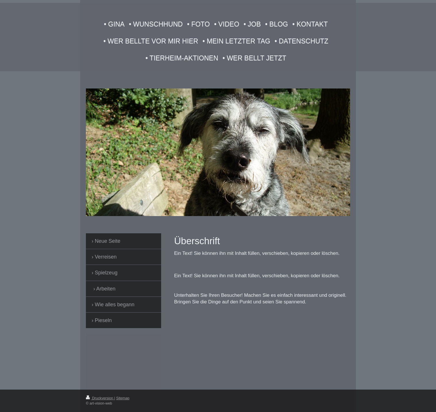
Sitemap (122, 398)
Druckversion (100, 398)
